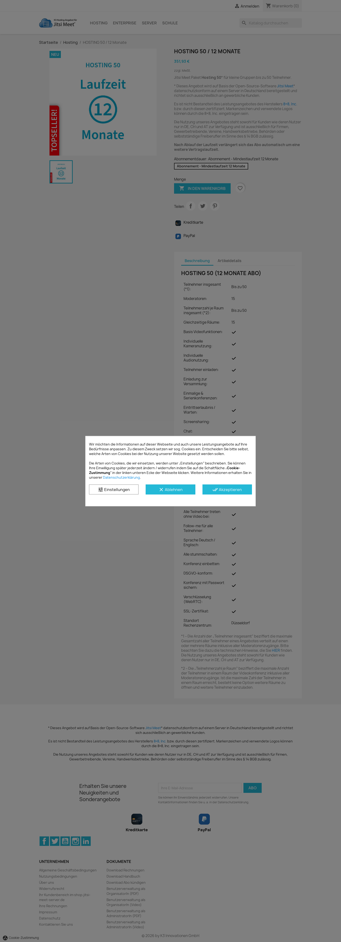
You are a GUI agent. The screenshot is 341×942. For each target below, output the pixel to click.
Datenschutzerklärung (121, 477)
